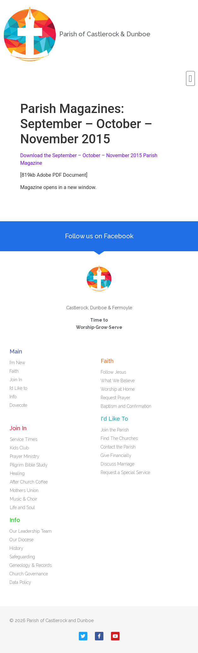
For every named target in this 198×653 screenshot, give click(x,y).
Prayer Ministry (24, 456)
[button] (190, 78)
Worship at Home (118, 389)
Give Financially (116, 455)
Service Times (23, 439)
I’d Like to (19, 388)
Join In (17, 380)
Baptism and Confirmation (126, 406)
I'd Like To (114, 418)
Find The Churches (119, 438)
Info (14, 397)
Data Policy (20, 582)
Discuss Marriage (117, 463)
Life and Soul (22, 507)
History (16, 548)
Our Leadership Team (30, 531)
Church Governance (28, 573)
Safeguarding (22, 556)
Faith (15, 371)
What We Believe (118, 380)
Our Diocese (21, 539)
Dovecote (19, 405)
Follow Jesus (113, 372)
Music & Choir (23, 499)
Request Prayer (115, 397)
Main (15, 351)
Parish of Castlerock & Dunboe (104, 34)
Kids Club (19, 447)
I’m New (17, 362)
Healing (17, 473)
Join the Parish (115, 429)
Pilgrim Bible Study (29, 464)
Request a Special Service (125, 472)
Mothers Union (24, 490)
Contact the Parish (118, 446)
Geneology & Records (30, 565)
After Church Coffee (29, 481)
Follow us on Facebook (99, 236)
